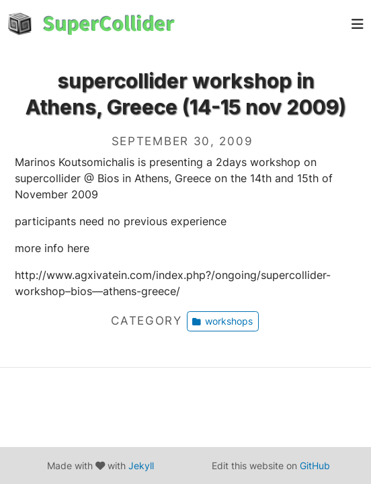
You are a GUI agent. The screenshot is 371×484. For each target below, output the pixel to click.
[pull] (358, 23)
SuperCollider (109, 23)
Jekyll (141, 465)
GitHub (315, 465)
